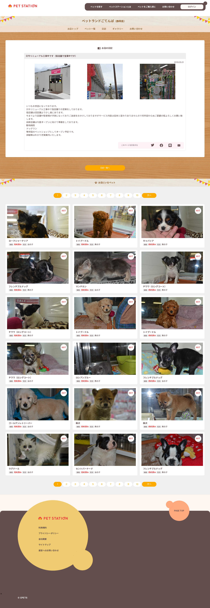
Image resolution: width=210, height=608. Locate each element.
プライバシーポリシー (49, 533)
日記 (104, 29)
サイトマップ (45, 545)
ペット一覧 (90, 29)
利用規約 (43, 528)
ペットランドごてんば (104, 21)
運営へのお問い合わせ (49, 550)
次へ (149, 195)
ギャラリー (117, 29)
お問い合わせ (168, 7)
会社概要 (43, 539)
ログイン (192, 7)
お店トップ (73, 29)
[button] (1, 594)
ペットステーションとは (120, 7)
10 (137, 195)
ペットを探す (96, 7)
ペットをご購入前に (147, 7)
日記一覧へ (105, 168)
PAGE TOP (179, 511)
